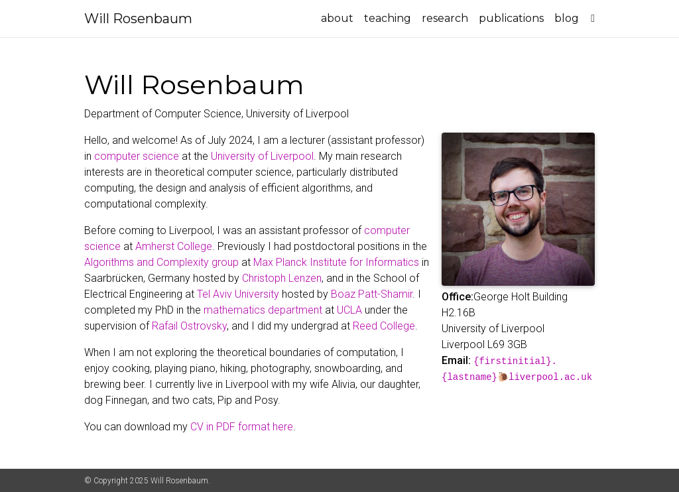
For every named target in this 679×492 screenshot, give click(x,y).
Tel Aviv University (238, 294)
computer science (136, 156)
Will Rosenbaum (138, 19)
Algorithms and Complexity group (161, 262)
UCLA (349, 310)
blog (566, 18)
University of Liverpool (262, 156)
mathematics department (263, 310)
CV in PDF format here (241, 426)
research (445, 18)
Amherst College (173, 246)
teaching (387, 18)
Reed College (384, 326)
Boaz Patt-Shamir (371, 294)
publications (511, 18)
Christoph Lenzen (282, 278)
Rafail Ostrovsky (189, 326)
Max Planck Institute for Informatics (336, 262)
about (337, 18)
